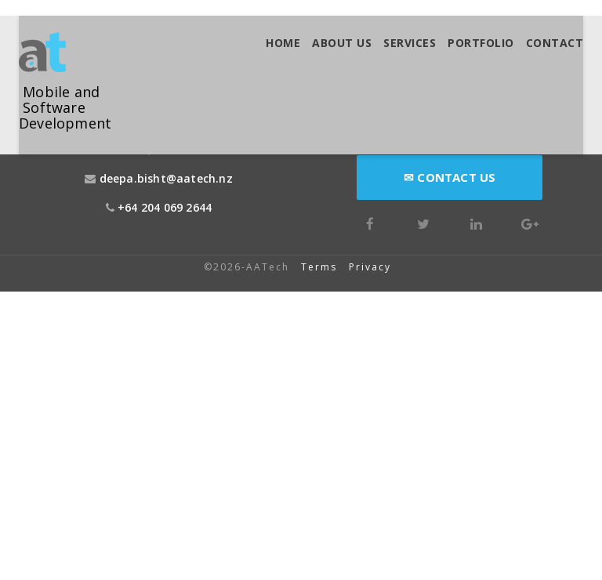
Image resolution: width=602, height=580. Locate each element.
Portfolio (481, 42)
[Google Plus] (530, 222)
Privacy (372, 267)
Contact (555, 42)
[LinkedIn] (476, 222)
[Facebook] (370, 222)
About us (342, 42)
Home (283, 42)
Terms (319, 267)
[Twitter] (423, 222)
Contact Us (449, 177)
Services (409, 42)
